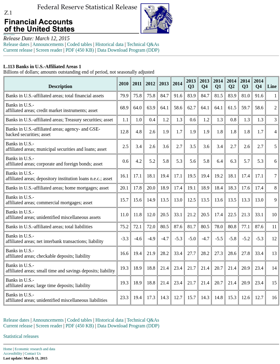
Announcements (48, 44)
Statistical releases (21, 336)
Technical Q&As (143, 44)
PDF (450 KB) (79, 50)
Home (7, 349)
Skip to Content (9, 34)
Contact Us (33, 353)
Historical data (109, 44)
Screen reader (49, 50)
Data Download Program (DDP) (128, 50)
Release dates (16, 44)
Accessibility (12, 353)
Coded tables (79, 44)
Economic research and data (35, 349)
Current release (17, 50)
